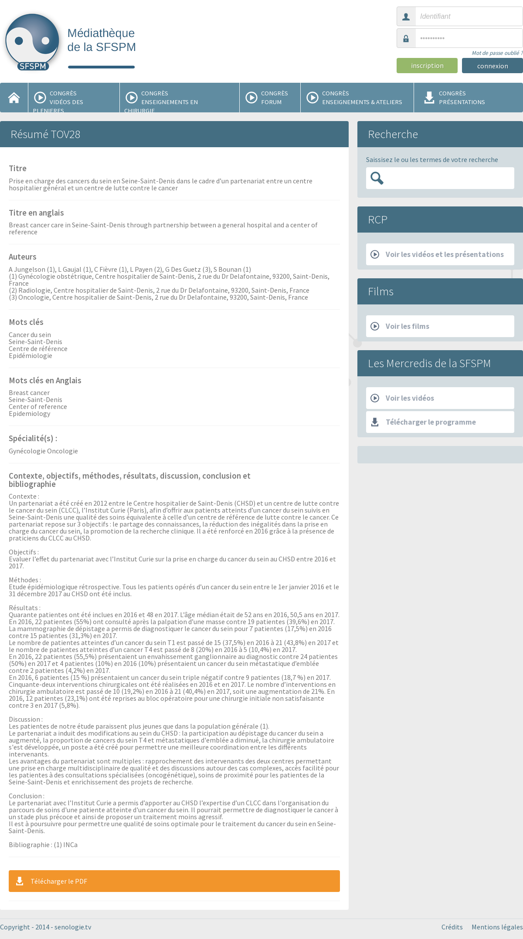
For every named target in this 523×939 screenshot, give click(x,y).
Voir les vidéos (402, 398)
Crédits (452, 926)
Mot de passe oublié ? (497, 53)
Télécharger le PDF (50, 881)
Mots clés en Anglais (45, 381)
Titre (18, 169)
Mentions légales (497, 926)
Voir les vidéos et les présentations (437, 254)
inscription (427, 65)
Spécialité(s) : (33, 439)
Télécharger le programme (423, 422)
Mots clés (26, 322)
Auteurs (23, 257)
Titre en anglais (36, 213)
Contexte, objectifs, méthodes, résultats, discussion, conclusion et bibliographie (130, 480)
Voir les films (399, 326)
